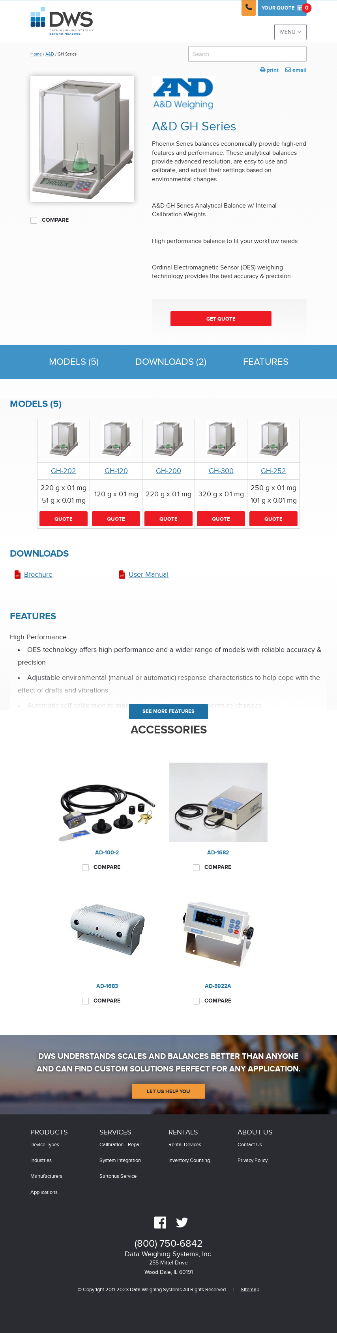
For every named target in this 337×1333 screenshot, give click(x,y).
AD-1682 (218, 852)
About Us (255, 1132)
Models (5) (74, 362)
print (269, 70)
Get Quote (221, 319)
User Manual (148, 574)
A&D (49, 54)
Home (36, 54)
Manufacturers (46, 1176)
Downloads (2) (170, 362)
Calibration (111, 1145)
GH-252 (273, 471)
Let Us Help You (168, 1091)
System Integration (120, 1161)
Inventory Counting (189, 1161)
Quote (284, 8)
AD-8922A (218, 986)
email (296, 70)
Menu (290, 32)
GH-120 (116, 471)
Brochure (38, 574)
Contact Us (250, 1145)
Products (49, 1132)
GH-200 (168, 471)
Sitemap (250, 1290)
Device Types (44, 1145)
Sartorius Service (118, 1176)
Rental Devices (184, 1145)
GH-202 (63, 471)
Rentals (183, 1132)
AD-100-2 (107, 852)
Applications (44, 1193)
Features (265, 362)
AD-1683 (107, 986)
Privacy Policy (253, 1161)
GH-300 (221, 471)
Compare (49, 220)
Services (115, 1132)
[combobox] (247, 54)
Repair (135, 1145)
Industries (41, 1161)
